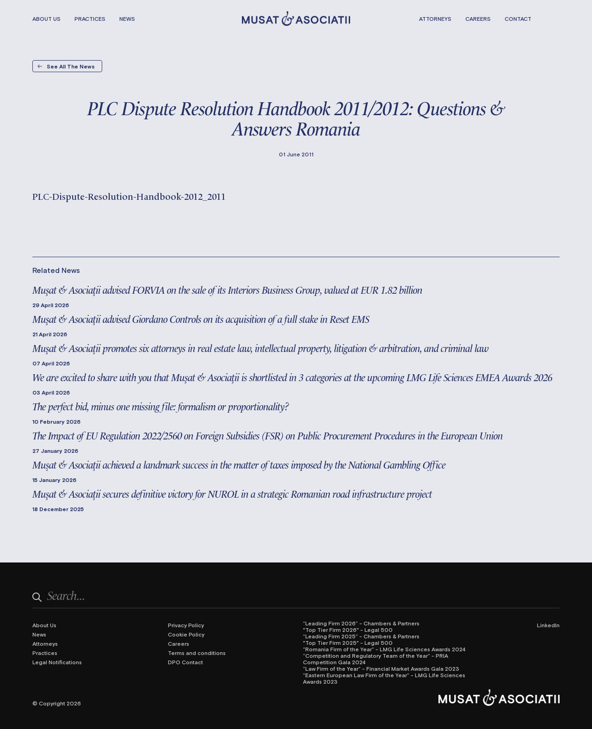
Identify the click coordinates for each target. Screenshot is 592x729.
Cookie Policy (186, 634)
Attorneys (435, 18)
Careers (478, 18)
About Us (46, 18)
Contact (518, 18)
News (127, 18)
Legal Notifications (57, 662)
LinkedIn (548, 625)
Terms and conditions (197, 652)
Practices (89, 18)
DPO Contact (185, 662)
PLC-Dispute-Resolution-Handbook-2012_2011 (129, 195)
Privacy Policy (186, 625)
